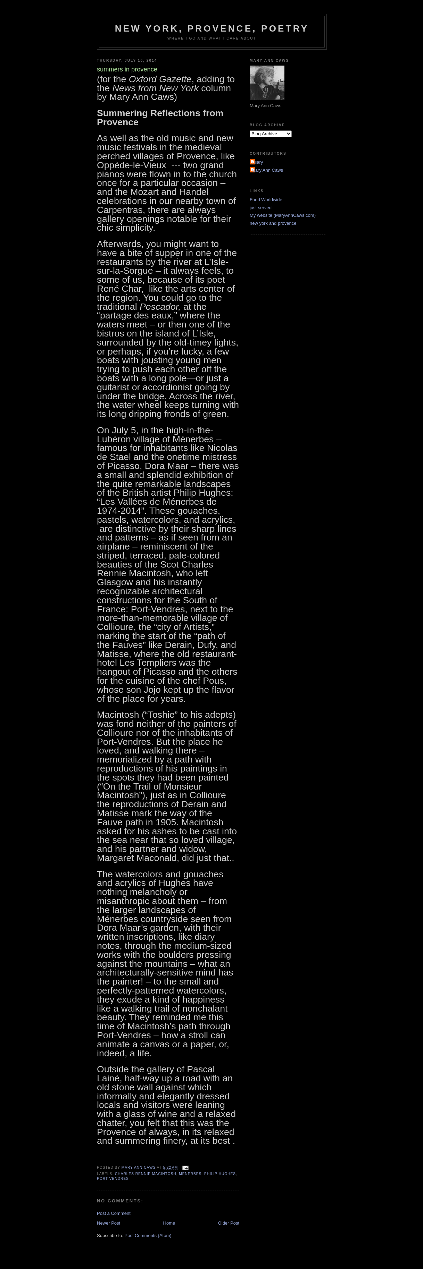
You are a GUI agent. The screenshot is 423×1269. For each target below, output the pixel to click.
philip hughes (220, 1174)
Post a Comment (114, 1213)
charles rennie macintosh (145, 1174)
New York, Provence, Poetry (212, 28)
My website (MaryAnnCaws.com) (283, 215)
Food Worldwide (266, 199)
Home (169, 1223)
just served (261, 207)
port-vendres (113, 1179)
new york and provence (273, 223)
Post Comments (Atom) (148, 1235)
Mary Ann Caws (267, 170)
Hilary (257, 162)
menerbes (190, 1174)
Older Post (228, 1223)
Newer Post (108, 1223)
